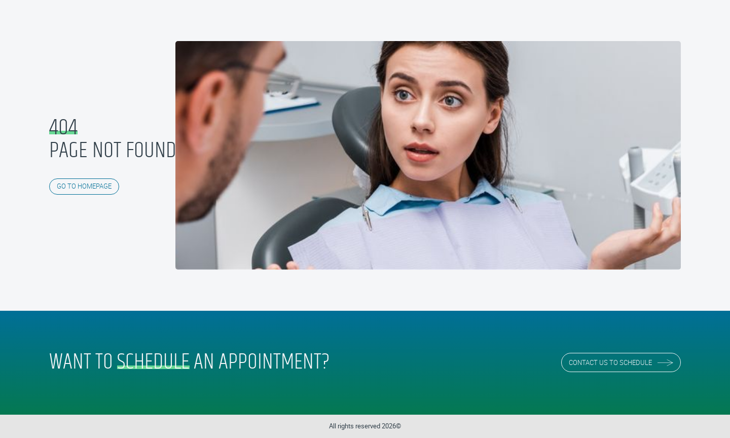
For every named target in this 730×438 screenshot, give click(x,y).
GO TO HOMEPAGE (84, 186)
